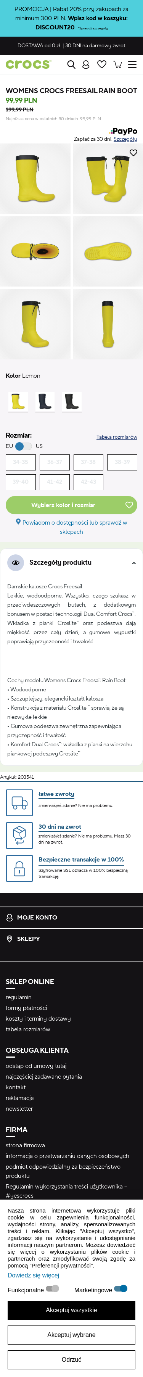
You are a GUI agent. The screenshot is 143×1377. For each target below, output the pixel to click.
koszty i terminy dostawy (38, 1019)
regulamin (19, 997)
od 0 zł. (39, 45)
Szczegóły (125, 139)
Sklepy (23, 939)
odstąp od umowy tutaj (36, 1066)
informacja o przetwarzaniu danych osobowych (67, 1156)
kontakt (16, 1087)
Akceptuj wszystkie (71, 1310)
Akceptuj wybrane (71, 1335)
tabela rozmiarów (28, 1029)
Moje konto (31, 917)
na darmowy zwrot (95, 45)
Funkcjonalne (27, 1290)
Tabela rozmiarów (116, 437)
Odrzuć (72, 1359)
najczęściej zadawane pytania (44, 1077)
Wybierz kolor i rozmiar (63, 505)
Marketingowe (94, 1290)
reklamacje (20, 1098)
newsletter (19, 1109)
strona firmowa (25, 1145)
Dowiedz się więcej (33, 1275)
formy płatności (26, 1008)
